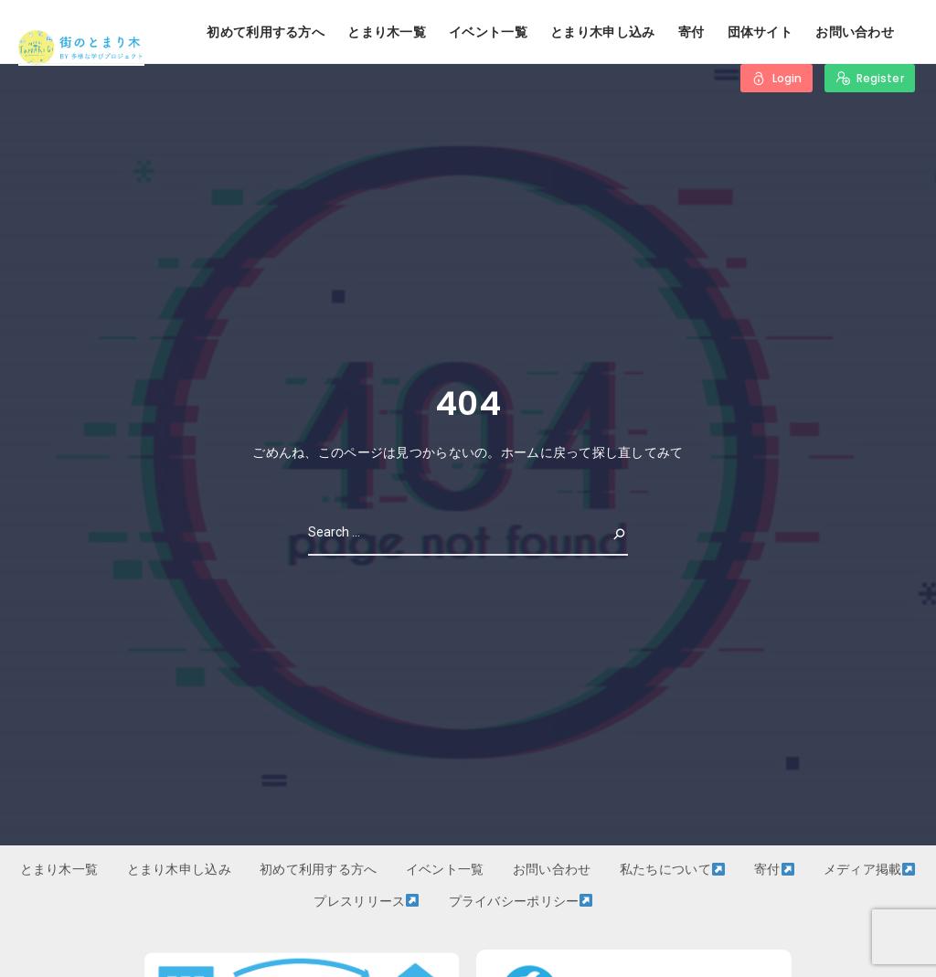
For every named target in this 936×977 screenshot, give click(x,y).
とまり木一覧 (386, 32)
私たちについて (672, 869)
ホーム (520, 452)
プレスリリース (366, 901)
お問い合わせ (854, 32)
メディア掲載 (870, 869)
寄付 (691, 32)
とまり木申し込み (602, 32)
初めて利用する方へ (265, 32)
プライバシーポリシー (521, 901)
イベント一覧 (488, 32)
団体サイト (760, 32)
